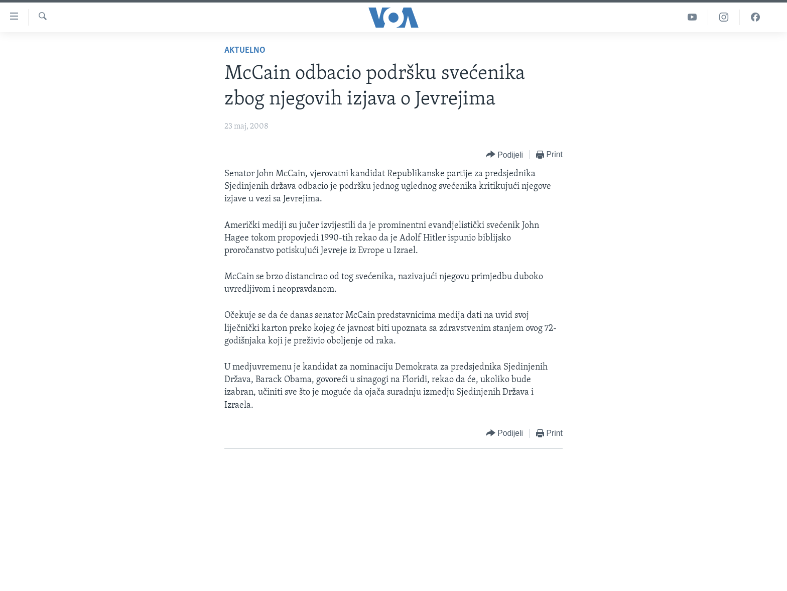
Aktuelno (245, 50)
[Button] (504, 155)
